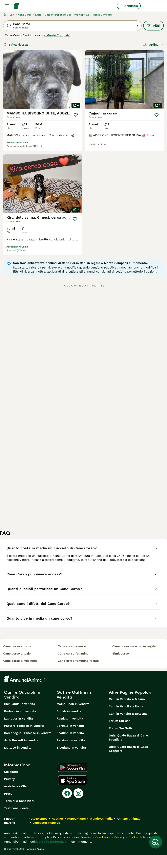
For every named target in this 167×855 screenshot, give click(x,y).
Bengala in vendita (70, 726)
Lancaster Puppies (46, 823)
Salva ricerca (16, 44)
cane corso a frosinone (20, 661)
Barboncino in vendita (20, 711)
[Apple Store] (73, 780)
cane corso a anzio (72, 646)
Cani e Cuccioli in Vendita (22, 695)
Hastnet (57, 818)
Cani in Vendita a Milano (127, 699)
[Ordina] (153, 45)
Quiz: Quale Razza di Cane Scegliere (128, 737)
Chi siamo (11, 772)
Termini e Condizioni (19, 801)
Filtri (153, 26)
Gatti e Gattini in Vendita (74, 695)
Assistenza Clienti (17, 786)
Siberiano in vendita (71, 747)
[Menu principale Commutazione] (7, 6)
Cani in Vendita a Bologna (128, 713)
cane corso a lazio (17, 653)
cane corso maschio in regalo (134, 646)
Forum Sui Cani (120, 721)
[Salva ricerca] (155, 842)
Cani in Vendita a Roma (126, 706)
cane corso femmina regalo (78, 661)
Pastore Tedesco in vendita (24, 726)
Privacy (9, 779)
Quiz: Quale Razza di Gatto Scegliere (129, 749)
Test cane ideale (16, 808)
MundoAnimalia (101, 818)
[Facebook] (67, 793)
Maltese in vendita (18, 747)
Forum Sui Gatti (120, 728)
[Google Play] (72, 767)
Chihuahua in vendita (19, 704)
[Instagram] (78, 793)
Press (8, 793)
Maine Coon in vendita (73, 704)
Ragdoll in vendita (70, 718)
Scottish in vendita (70, 733)
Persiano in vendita (71, 740)
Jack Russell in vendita (21, 740)
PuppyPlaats (76, 818)
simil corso (120, 653)
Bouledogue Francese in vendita (27, 733)
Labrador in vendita (18, 718)
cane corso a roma (17, 646)
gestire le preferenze (50, 841)
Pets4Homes (37, 818)
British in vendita (69, 711)
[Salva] (76, 115)
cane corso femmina (73, 653)
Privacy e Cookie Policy (130, 837)
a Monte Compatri (57, 35)
